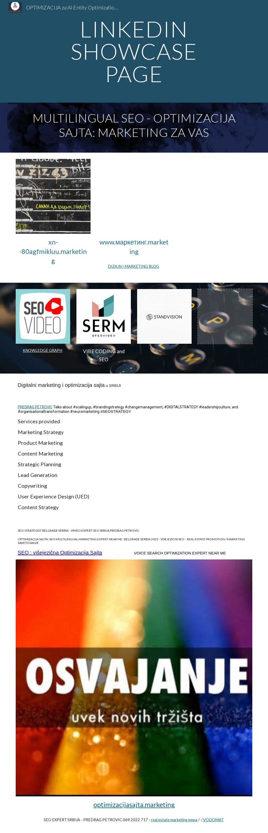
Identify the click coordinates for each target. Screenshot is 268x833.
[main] (134, 51)
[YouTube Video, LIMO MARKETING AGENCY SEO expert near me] (134, 196)
